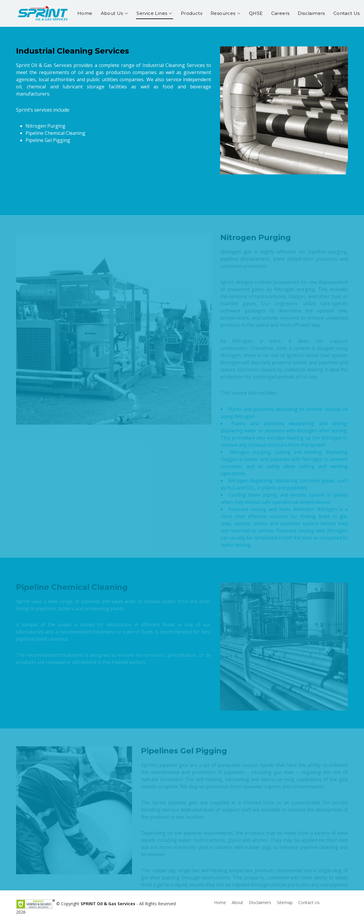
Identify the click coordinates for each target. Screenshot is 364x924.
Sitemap (285, 902)
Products (191, 13)
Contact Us (346, 13)
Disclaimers (311, 13)
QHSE (256, 13)
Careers (280, 13)
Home (84, 13)
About (237, 902)
